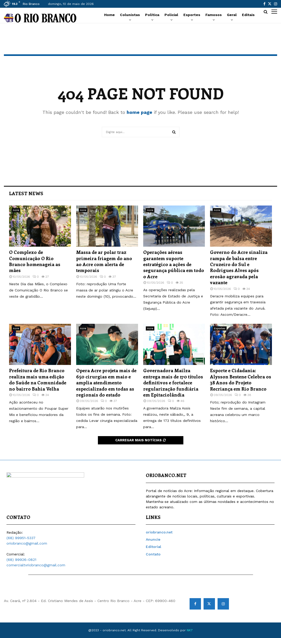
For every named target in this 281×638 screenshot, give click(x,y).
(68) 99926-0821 (21, 560)
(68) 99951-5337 (20, 538)
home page (139, 112)
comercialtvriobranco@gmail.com (35, 565)
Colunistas (130, 15)
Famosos (213, 15)
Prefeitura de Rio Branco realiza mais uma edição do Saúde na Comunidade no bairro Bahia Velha (37, 379)
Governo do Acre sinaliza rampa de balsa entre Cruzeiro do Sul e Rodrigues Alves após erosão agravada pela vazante (239, 267)
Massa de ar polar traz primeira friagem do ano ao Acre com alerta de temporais (104, 261)
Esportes (191, 15)
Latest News (26, 193)
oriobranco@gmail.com (26, 543)
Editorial (153, 547)
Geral (232, 15)
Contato (153, 554)
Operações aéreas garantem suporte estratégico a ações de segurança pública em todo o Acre (173, 264)
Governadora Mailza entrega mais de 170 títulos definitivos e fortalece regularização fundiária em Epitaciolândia (173, 382)
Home (109, 15)
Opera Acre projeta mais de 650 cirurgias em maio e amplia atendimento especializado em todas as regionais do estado (106, 382)
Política (152, 15)
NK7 (190, 630)
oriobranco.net (159, 532)
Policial (171, 15)
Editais (248, 15)
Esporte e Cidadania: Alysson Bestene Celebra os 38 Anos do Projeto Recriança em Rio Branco (240, 379)
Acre (16, 210)
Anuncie (153, 539)
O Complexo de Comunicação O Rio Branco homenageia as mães (34, 261)
